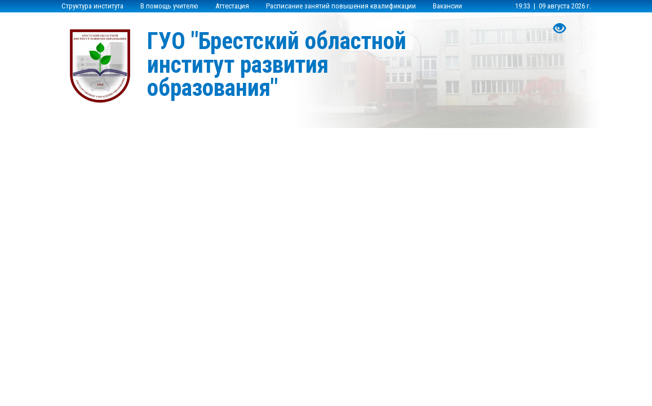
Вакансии (447, 6)
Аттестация (232, 6)
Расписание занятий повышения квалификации (341, 6)
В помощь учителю (169, 6)
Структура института (92, 6)
